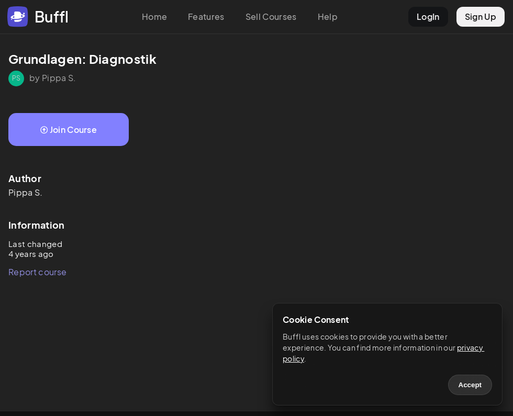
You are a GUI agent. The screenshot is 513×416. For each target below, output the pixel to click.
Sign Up (480, 16)
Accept (470, 385)
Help (328, 16)
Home (154, 16)
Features (206, 16)
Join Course (68, 129)
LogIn (428, 16)
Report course (37, 271)
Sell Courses (271, 16)
